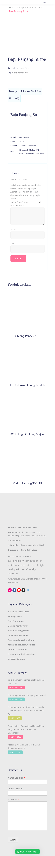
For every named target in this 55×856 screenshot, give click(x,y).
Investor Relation (16, 659)
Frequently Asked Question (21, 654)
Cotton (21, 141)
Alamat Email (16, 788)
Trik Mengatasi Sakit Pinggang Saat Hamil (27, 695)
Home (12, 7)
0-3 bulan (22, 150)
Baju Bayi (31, 7)
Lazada (32, 545)
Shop (21, 7)
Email (13, 243)
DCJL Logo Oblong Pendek (27, 385)
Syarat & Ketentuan (17, 649)
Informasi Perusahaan (19, 611)
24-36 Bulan (39, 153)
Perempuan (31, 146)
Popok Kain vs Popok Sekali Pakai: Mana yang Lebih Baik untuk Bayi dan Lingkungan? (26, 729)
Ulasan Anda (17, 205)
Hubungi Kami (15, 616)
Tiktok (41, 545)
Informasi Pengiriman (18, 630)
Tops (39, 7)
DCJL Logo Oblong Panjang (27, 434)
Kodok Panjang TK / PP (27, 483)
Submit (13, 839)
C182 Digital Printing (30, 578)
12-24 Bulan (29, 153)
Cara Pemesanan (16, 621)
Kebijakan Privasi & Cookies (21, 644)
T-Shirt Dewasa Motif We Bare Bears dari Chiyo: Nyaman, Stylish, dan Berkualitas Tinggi (26, 710)
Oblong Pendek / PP (27, 336)
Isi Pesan (13, 799)
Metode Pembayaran (18, 625)
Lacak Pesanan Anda (18, 635)
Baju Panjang (24, 137)
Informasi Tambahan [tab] (31, 91)
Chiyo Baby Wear (28, 550)
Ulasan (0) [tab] (14, 98)
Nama (13, 229)
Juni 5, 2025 (14, 718)
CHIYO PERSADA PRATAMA (24, 527)
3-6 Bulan (31, 150)
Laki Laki (22, 146)
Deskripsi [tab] (13, 91)
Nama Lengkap (16, 777)
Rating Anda (16, 202)
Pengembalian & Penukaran (21, 640)
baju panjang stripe (20, 72)
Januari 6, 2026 (16, 687)
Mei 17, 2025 (15, 736)
